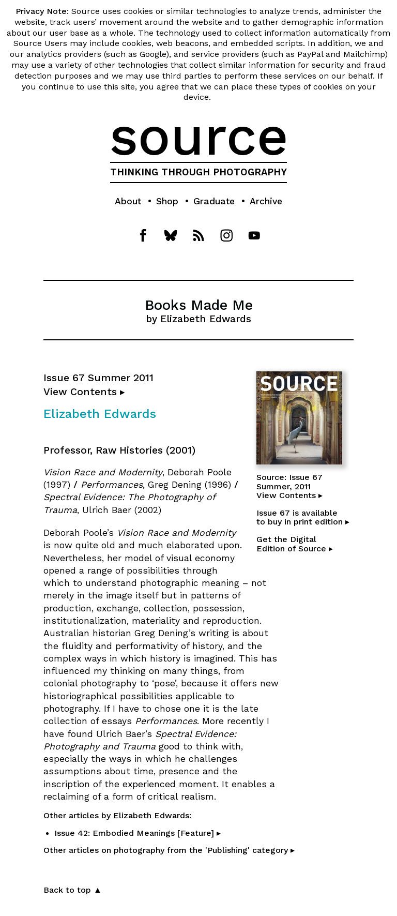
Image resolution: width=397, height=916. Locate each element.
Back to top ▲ (72, 890)
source (198, 136)
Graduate (214, 201)
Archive (266, 201)
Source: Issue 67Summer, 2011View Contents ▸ (289, 486)
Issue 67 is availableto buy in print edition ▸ (302, 517)
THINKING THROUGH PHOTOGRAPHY (198, 172)
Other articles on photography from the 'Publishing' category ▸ (169, 850)
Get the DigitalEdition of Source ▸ (294, 543)
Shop (167, 201)
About (128, 201)
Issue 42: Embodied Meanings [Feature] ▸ (137, 833)
